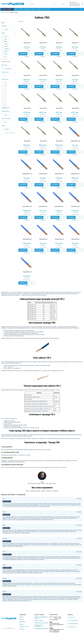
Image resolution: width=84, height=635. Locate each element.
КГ (5, 56)
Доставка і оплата (40, 9)
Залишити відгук (27, 83)
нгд (5, 122)
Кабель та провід (29, 490)
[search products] (54, 3)
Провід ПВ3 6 (31, 304)
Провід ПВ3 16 (31, 308)
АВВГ (5, 54)
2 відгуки (28, 50)
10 (5, 100)
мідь (5, 114)
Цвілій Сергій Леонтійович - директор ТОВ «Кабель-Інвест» (42, 483)
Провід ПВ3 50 (31, 313)
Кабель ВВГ (37, 490)
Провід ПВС (56, 490)
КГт (5, 59)
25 (5, 105)
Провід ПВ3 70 (31, 319)
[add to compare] (33, 53)
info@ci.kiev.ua (71, 626)
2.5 (5, 92)
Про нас (16, 9)
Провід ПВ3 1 (6, 514)
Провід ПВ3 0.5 (6, 581)
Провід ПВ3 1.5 (31, 315)
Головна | (3, 12)
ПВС (5, 39)
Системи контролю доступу (41, 622)
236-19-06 (72, 2)
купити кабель (9, 438)
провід (6, 29)
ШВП (5, 51)
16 (5, 102)
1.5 (5, 90)
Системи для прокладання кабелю (41, 617)
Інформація (27, 9)
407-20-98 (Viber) (74, 4)
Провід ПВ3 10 (31, 306)
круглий (6, 129)
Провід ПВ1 (4, 455)
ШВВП (6, 46)
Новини (21, 9)
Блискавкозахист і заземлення (39, 625)
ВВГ (5, 36)
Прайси (33, 9)
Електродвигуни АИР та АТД (41, 628)
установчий (7, 68)
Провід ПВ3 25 (31, 310)
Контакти (48, 9)
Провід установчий (6, 326)
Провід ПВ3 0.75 (7, 554)
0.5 (5, 82)
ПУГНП (6, 44)
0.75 (5, 85)
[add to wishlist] (29, 53)
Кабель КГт (49, 490)
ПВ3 (5, 41)
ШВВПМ (6, 49)
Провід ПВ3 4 (31, 317)
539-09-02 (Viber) (74, 5)
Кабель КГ (43, 490)
